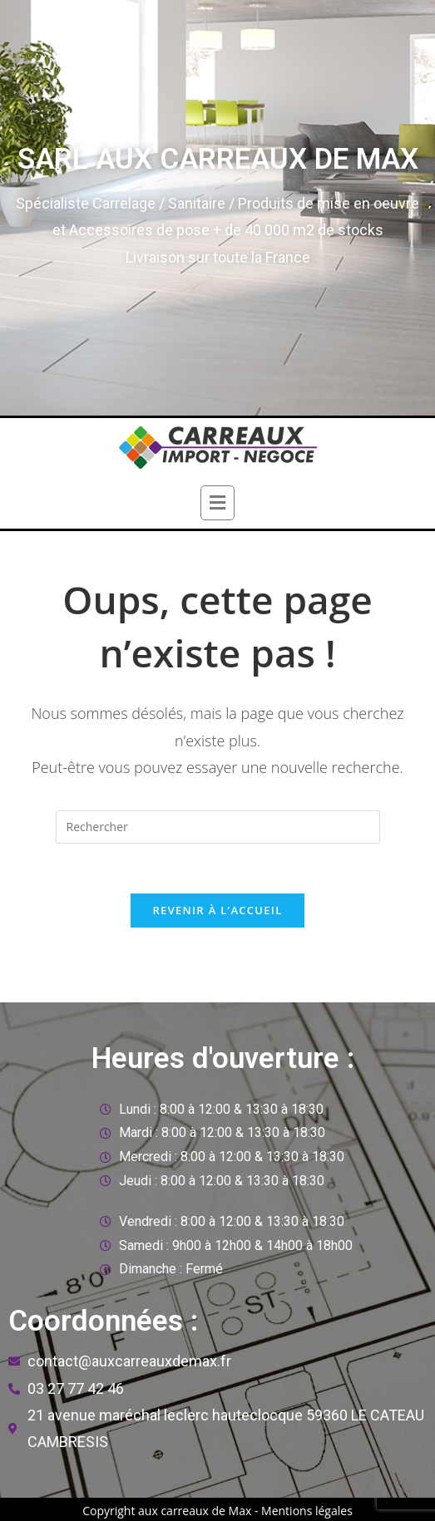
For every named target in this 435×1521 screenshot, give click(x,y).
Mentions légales (307, 1511)
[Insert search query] (218, 827)
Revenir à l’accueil (217, 910)
